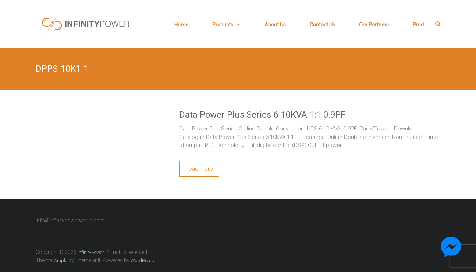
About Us (275, 25)
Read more (199, 168)
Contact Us (322, 25)
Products (222, 25)
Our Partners (374, 25)
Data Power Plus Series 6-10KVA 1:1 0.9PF (262, 115)
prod (418, 25)
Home (181, 25)
